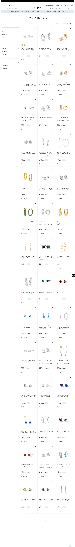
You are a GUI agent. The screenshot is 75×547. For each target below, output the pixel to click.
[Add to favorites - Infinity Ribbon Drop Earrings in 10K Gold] (70, 238)
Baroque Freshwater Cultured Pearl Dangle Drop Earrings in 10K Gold (27, 258)
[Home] (12, 8)
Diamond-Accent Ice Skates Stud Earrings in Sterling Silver (46, 83)
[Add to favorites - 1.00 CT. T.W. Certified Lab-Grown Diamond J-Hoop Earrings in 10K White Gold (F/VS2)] (52, 134)
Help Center (12, 5)
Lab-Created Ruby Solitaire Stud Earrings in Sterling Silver (28, 465)
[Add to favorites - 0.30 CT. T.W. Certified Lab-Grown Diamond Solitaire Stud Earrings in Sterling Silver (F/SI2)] (52, 169)
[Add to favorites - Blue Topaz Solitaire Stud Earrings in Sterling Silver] (35, 307)
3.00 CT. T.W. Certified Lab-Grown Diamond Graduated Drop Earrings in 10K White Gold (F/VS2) (28, 292)
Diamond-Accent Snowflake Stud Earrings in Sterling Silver (46, 118)
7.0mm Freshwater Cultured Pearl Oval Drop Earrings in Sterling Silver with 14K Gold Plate (63, 362)
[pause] (2, 1)
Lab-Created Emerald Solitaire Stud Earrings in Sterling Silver (45, 291)
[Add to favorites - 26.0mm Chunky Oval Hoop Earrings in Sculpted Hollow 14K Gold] (70, 203)
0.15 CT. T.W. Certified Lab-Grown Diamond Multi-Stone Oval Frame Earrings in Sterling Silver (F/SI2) (63, 188)
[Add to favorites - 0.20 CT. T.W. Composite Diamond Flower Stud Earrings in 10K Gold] (70, 64)
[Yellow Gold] (24, 45)
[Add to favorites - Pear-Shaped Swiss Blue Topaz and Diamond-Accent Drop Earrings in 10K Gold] (52, 307)
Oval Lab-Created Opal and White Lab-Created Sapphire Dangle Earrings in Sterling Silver (64, 501)
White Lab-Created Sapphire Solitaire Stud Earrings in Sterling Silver (27, 119)
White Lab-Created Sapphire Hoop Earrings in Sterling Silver (63, 153)
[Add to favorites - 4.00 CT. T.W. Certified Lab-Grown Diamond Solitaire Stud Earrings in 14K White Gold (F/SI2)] (52, 342)
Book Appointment (49, 5)
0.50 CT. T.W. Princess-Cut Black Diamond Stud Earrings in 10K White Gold (46, 258)
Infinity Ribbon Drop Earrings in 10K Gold (64, 257)
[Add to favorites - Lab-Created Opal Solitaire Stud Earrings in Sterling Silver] (35, 342)
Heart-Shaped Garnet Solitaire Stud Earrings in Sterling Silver (63, 430)
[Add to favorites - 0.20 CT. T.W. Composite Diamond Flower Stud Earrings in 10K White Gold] (35, 134)
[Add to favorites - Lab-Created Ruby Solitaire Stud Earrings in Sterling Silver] (35, 446)
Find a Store (5, 5)
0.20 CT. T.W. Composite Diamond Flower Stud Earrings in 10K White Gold (28, 154)
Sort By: (63, 23)
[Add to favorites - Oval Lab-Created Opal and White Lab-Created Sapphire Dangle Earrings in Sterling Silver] (70, 481)
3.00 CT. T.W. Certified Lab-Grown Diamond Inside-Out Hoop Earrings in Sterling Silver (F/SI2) (46, 50)
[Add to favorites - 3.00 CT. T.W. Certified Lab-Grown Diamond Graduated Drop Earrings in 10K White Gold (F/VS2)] (35, 273)
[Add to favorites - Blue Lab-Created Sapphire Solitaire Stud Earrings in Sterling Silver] (70, 377)
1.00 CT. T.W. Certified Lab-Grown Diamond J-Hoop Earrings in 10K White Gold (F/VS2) (46, 154)
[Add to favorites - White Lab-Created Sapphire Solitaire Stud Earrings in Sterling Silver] (35, 99)
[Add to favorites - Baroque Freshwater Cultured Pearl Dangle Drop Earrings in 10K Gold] (35, 238)
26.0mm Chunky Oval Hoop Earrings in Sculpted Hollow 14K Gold (64, 223)
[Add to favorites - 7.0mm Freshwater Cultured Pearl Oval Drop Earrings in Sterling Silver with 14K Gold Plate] (70, 342)
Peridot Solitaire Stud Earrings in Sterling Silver (28, 500)
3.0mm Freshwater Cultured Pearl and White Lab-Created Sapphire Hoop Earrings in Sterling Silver (63, 327)
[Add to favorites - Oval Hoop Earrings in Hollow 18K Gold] (35, 169)
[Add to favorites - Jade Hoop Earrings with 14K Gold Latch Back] (35, 203)
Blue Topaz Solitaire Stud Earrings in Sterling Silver (26, 326)
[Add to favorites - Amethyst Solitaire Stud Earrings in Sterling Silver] (52, 481)
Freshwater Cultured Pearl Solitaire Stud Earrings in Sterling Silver (45, 397)
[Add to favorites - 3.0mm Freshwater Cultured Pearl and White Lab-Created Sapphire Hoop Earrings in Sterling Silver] (70, 307)
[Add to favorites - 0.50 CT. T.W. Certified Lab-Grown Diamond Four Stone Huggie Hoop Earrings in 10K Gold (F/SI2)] (70, 99)
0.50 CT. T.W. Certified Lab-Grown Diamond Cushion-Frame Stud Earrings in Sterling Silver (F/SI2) (46, 466)
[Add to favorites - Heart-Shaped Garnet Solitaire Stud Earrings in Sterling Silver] (70, 412)
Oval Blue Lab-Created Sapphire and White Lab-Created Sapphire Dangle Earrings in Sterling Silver (28, 431)
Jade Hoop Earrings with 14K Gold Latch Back (27, 222)
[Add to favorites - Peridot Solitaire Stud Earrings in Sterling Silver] (35, 481)
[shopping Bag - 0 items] (72, 8)
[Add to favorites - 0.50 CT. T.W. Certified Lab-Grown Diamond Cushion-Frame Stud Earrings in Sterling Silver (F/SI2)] (52, 446)
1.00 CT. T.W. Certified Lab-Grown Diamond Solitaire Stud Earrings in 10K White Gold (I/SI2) (28, 50)
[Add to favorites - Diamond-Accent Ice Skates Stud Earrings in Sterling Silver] (52, 64)
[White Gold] (22, 45)
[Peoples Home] (37, 8)
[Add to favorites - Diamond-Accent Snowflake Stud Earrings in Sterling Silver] (52, 99)
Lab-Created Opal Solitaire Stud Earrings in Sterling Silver (28, 361)
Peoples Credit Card (58, 5)
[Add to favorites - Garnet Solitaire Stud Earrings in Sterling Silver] (70, 273)
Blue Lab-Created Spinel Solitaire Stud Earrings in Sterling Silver (28, 396)
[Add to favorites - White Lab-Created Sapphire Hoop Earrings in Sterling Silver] (70, 134)
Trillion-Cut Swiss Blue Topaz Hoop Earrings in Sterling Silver (63, 465)
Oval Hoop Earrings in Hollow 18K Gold (27, 187)
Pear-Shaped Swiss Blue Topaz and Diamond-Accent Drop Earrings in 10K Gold (46, 327)
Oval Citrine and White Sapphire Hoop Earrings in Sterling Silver (46, 430)
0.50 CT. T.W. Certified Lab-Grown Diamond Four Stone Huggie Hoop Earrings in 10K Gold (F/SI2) (63, 119)
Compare (25, 59)
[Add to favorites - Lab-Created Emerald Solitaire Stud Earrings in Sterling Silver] (52, 273)
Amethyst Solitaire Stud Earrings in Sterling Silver (46, 500)
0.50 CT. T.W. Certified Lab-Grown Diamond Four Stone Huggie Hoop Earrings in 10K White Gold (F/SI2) (45, 223)
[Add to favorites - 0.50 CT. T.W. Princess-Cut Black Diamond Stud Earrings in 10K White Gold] (52, 238)
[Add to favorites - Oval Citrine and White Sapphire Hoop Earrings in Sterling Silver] (52, 412)
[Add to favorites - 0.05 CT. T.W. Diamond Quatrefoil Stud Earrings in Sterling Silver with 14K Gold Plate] (70, 28)
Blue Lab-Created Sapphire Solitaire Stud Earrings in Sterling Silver (63, 397)
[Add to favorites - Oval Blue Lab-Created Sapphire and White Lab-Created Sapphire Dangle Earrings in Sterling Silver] (35, 412)
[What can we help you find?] (58, 8)
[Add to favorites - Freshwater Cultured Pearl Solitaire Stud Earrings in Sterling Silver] (52, 377)
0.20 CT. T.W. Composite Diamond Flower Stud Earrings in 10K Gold (63, 84)
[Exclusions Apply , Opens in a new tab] (70, 0)
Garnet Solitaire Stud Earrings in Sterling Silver (64, 291)
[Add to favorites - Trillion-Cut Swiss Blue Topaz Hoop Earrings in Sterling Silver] (70, 446)
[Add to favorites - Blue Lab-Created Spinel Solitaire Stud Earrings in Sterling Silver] (35, 377)
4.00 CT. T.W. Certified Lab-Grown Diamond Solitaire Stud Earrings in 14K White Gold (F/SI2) (45, 362)
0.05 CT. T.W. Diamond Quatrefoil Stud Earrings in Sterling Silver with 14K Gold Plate (63, 50)
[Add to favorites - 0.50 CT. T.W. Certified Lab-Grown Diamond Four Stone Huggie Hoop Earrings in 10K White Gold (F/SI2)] (52, 203)
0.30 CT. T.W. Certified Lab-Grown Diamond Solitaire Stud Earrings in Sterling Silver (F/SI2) (46, 188)
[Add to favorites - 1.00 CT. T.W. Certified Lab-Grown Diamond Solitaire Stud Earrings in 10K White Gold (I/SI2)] (35, 28)
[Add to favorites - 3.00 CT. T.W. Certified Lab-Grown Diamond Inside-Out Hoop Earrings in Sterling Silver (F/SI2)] (52, 28)
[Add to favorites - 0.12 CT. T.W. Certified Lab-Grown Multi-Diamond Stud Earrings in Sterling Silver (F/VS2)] (35, 64)
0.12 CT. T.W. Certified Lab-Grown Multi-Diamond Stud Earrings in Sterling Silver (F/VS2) (28, 84)
